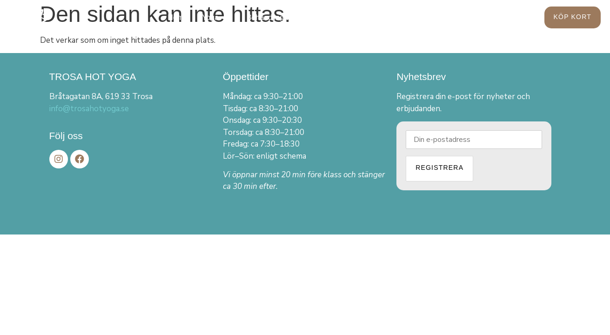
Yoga (215, 17)
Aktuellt (321, 17)
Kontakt (418, 17)
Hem (175, 17)
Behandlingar (268, 17)
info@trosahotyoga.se (89, 108)
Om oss (369, 17)
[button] (572, 17)
